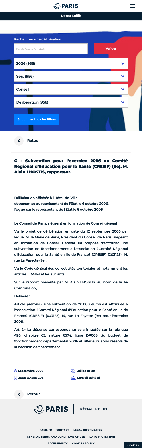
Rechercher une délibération (37, 39)
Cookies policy (83, 443)
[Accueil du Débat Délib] (57, 6)
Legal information (87, 430)
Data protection (102, 436)
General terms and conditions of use (56, 436)
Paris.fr (46, 430)
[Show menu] (135, 6)
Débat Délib (93, 409)
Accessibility (58, 443)
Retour (27, 141)
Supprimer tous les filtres (37, 119)
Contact (62, 430)
